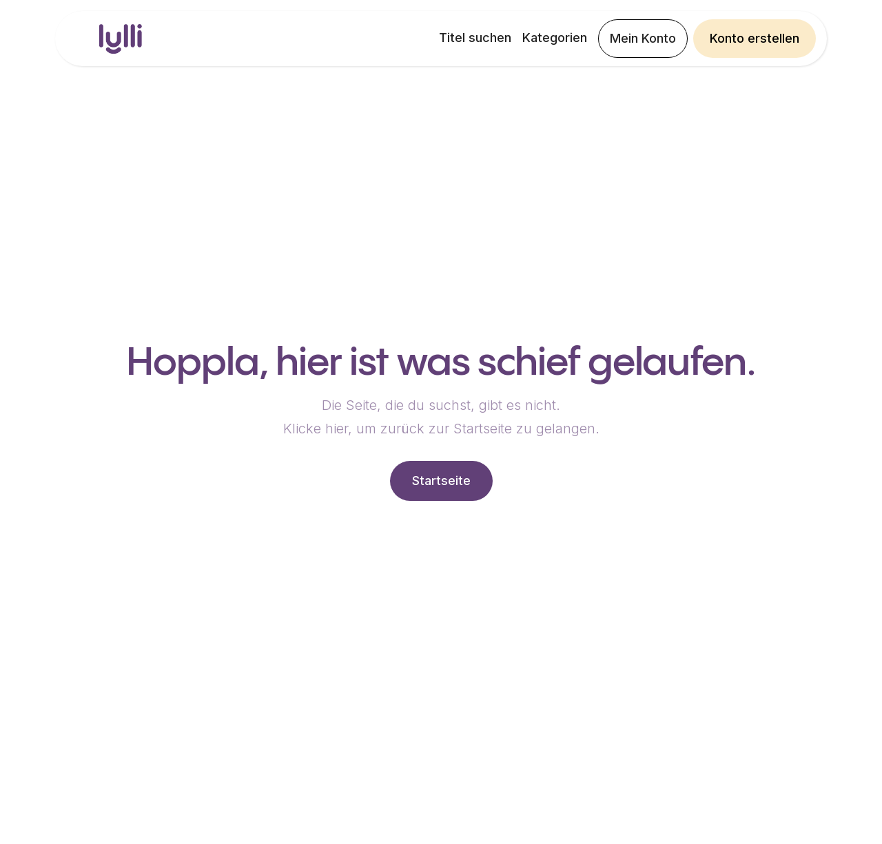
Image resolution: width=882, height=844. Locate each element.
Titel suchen (475, 37)
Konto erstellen (754, 38)
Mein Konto (643, 38)
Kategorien (554, 37)
